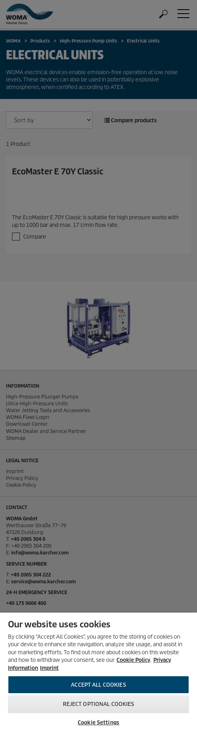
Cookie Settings (98, 722)
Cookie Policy (133, 660)
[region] (98, 672)
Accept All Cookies (98, 684)
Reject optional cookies (99, 704)
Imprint (49, 668)
